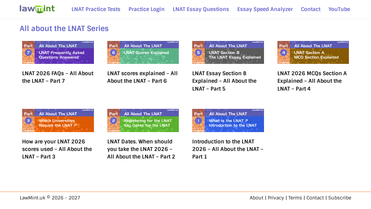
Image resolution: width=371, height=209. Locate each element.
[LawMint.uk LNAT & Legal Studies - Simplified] (37, 9)
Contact (310, 9)
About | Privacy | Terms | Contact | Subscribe (300, 198)
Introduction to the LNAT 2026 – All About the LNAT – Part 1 (227, 149)
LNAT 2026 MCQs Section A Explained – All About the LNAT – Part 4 (312, 81)
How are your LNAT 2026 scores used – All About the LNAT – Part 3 (57, 149)
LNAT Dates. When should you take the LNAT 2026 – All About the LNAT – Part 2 (141, 149)
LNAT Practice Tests (96, 9)
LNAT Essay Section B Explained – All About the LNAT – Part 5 (224, 81)
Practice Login (147, 9)
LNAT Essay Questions (201, 9)
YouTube (339, 9)
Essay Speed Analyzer (265, 9)
